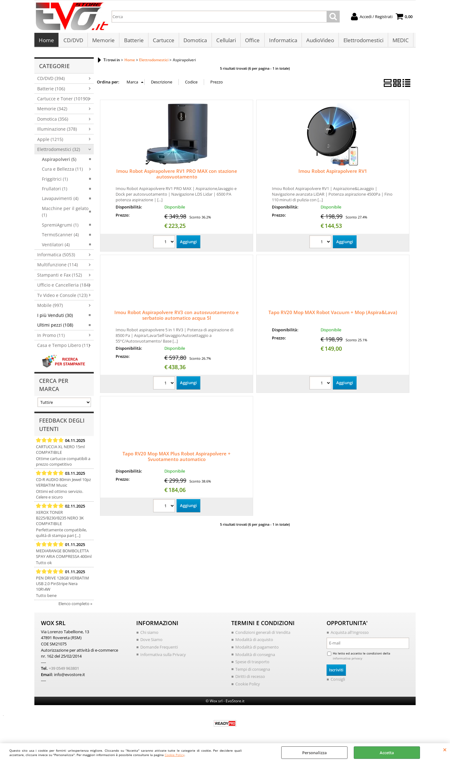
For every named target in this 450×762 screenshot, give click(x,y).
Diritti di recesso (250, 678)
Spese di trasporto (252, 663)
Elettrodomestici (362, 41)
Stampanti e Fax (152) (59, 276)
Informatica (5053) (56, 256)
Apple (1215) (50, 141)
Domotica (194, 41)
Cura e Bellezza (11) (62, 171)
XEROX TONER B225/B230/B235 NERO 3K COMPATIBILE (60, 519)
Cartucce (163, 41)
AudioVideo (319, 41)
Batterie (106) (51, 90)
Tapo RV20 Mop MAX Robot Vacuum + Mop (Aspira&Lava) (332, 314)
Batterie (133, 41)
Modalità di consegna (255, 656)
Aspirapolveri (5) (59, 161)
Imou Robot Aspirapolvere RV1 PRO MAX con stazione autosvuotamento (176, 176)
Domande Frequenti (159, 648)
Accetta (387, 752)
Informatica (282, 41)
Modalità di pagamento (257, 648)
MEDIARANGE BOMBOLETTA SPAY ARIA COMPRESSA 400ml (64, 555)
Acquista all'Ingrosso (350, 634)
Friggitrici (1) (55, 180)
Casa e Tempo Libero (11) (63, 347)
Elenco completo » (75, 605)
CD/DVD (73, 41)
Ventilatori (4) (56, 246)
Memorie (103, 41)
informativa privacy (347, 660)
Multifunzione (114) (57, 266)
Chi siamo (149, 634)
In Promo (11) (51, 337)
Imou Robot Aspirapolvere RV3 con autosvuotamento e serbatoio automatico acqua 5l (176, 317)
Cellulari (225, 41)
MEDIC (399, 41)
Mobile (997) (50, 307)
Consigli (338, 681)
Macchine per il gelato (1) (65, 213)
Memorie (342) (52, 110)
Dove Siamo (151, 641)
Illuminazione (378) (57, 131)
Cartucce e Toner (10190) (63, 100)
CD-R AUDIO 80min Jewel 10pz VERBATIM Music (63, 483)
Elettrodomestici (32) (58, 151)
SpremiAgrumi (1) (60, 226)
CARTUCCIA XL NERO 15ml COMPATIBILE (60, 451)
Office (251, 41)
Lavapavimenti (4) (60, 200)
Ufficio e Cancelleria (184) (63, 287)
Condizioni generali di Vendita (262, 634)
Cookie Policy (174, 755)
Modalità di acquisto (254, 641)
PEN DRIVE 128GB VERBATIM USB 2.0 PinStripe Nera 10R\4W (62, 585)
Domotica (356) (52, 120)
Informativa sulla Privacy (163, 656)
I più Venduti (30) (55, 317)
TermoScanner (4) (60, 236)
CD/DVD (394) (51, 80)
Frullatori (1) (54, 190)
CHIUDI (445, 749)
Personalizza (314, 752)
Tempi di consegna (252, 671)
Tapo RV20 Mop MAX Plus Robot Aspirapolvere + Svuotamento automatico (176, 458)
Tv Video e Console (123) (62, 297)
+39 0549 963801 (64, 670)
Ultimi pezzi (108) (55, 327)
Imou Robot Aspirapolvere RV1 (332, 173)
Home (46, 41)
